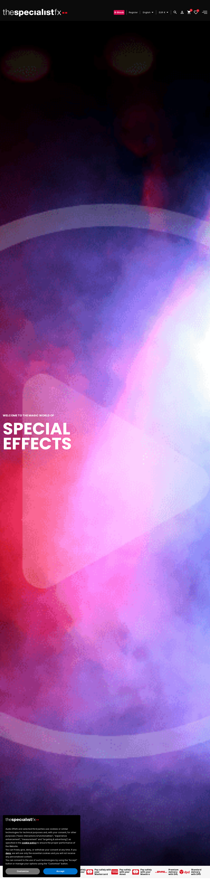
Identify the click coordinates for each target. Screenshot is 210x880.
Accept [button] (60, 871)
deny (8, 853)
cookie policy (29, 842)
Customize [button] (23, 871)
